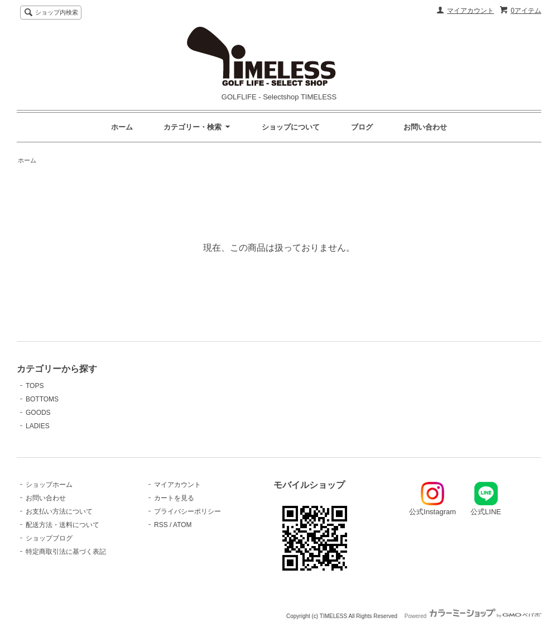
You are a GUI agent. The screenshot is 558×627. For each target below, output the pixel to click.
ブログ (362, 127)
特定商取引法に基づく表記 (66, 552)
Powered (473, 616)
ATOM (182, 525)
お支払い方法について (59, 511)
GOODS (38, 413)
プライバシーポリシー (187, 511)
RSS (161, 525)
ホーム (122, 127)
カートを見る (174, 498)
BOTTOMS (42, 399)
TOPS (35, 386)
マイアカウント (470, 11)
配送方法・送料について (62, 525)
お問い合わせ (425, 127)
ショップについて (291, 127)
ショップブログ (49, 538)
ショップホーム (49, 485)
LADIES (38, 426)
